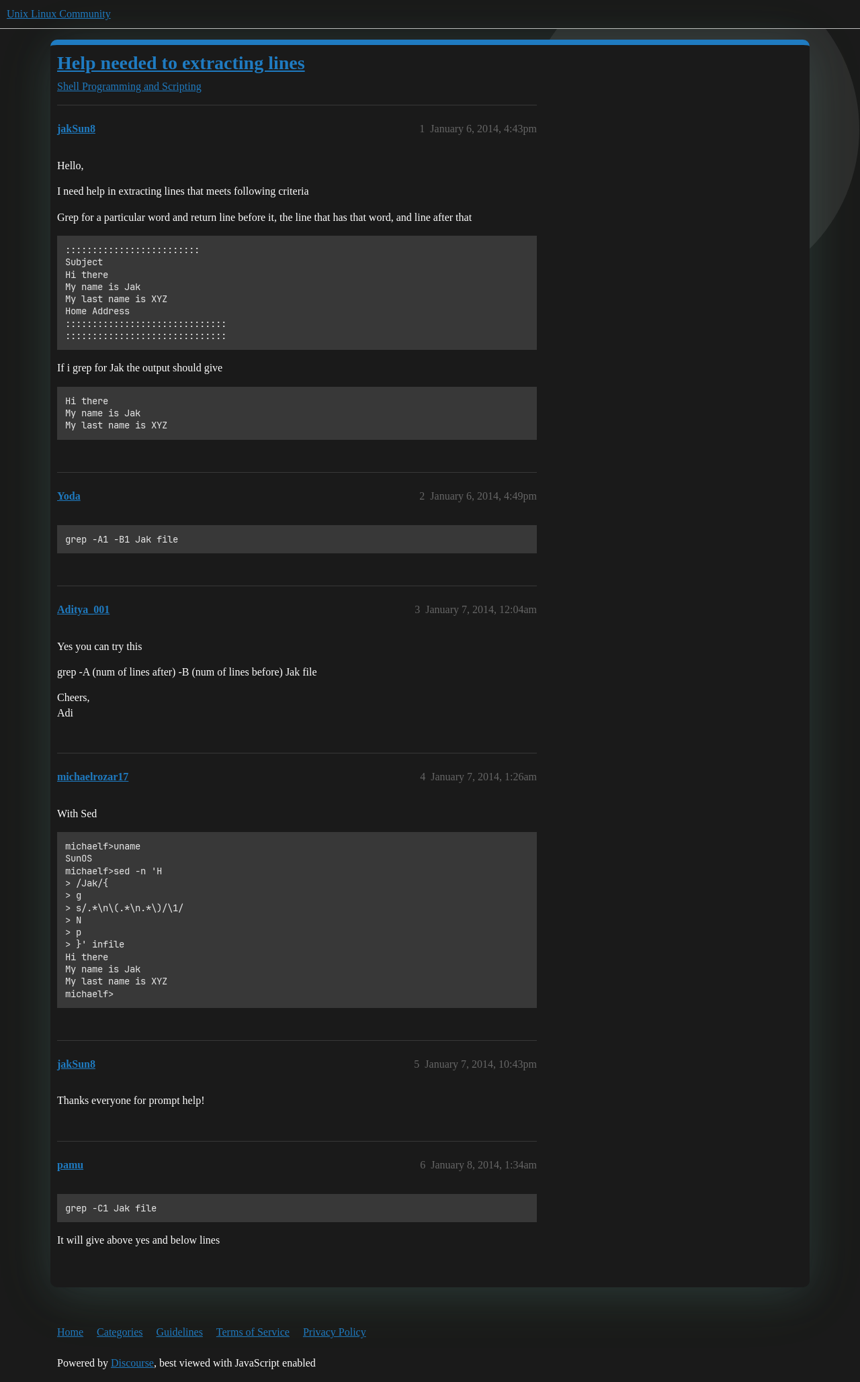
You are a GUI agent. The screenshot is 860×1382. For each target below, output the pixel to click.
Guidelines (180, 1332)
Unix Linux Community (59, 13)
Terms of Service (253, 1332)
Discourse (132, 1363)
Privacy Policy (334, 1332)
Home (70, 1332)
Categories (119, 1332)
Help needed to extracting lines (181, 62)
